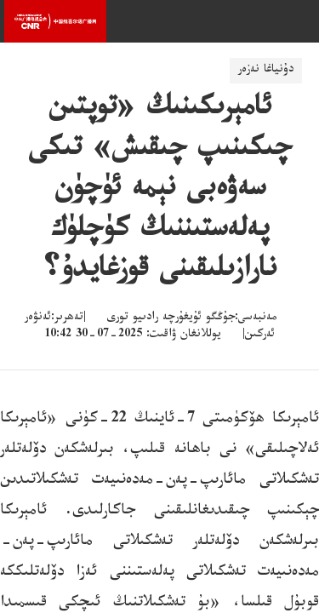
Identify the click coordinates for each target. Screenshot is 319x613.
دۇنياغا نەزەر (265, 70)
